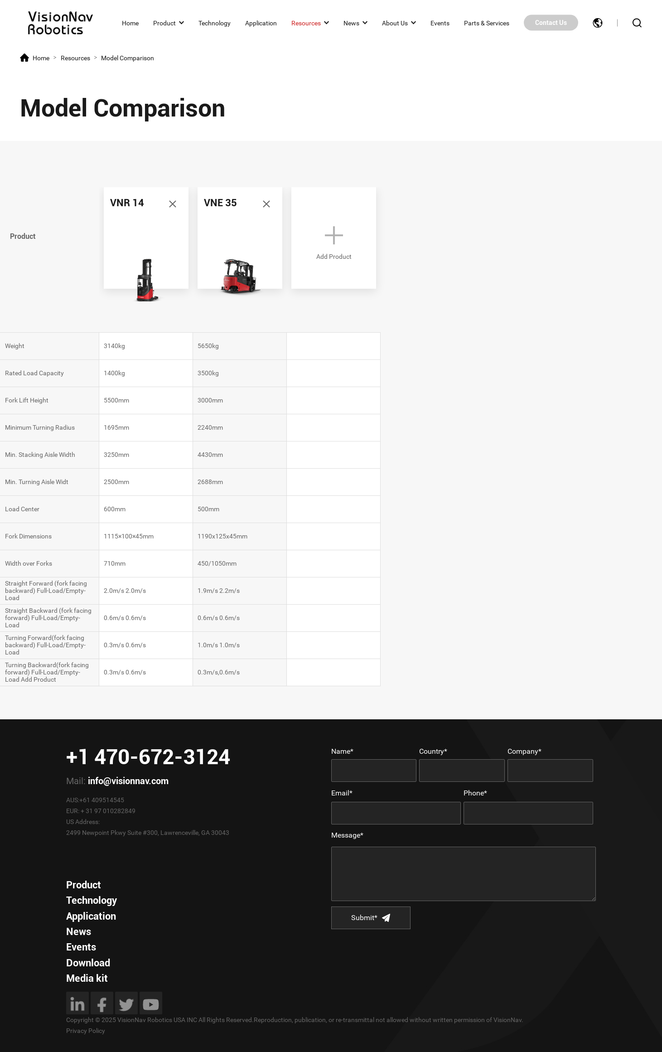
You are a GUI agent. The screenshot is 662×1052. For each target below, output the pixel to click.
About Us (395, 22)
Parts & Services (486, 22)
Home (130, 22)
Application (261, 22)
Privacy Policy (85, 1030)
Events (439, 22)
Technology (214, 22)
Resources (306, 22)
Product (164, 22)
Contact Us (551, 22)
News (351, 22)
